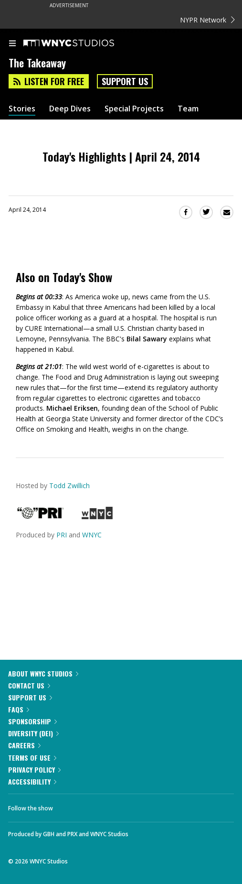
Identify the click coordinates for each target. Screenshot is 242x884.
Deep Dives (70, 109)
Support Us (125, 81)
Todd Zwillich (69, 485)
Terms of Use (32, 758)
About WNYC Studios (43, 673)
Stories (22, 109)
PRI (61, 534)
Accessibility (32, 781)
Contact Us (29, 685)
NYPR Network (207, 19)
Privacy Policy (34, 769)
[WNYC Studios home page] (80, 43)
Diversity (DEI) (33, 733)
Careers (24, 745)
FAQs (18, 709)
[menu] (12, 44)
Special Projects (134, 109)
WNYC (92, 534)
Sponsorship (32, 721)
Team (188, 109)
